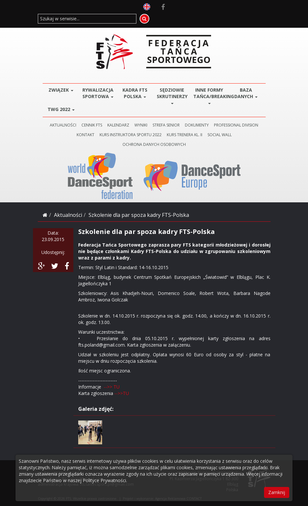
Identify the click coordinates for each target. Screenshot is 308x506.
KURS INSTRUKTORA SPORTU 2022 (131, 134)
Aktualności (68, 214)
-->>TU (121, 393)
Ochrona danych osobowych (154, 144)
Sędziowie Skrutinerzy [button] (172, 95)
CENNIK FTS (91, 125)
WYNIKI (140, 125)
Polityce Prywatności (104, 480)
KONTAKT (85, 134)
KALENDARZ (118, 125)
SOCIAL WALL (219, 134)
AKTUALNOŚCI (63, 125)
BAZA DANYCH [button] (246, 93)
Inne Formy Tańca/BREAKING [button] (210, 95)
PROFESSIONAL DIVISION (236, 125)
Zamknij (276, 492)
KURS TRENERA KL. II (184, 134)
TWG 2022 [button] (61, 109)
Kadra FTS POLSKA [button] (134, 93)
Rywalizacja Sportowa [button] (97, 93)
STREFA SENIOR (166, 125)
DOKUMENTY (197, 125)
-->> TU (112, 387)
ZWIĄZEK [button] (60, 90)
